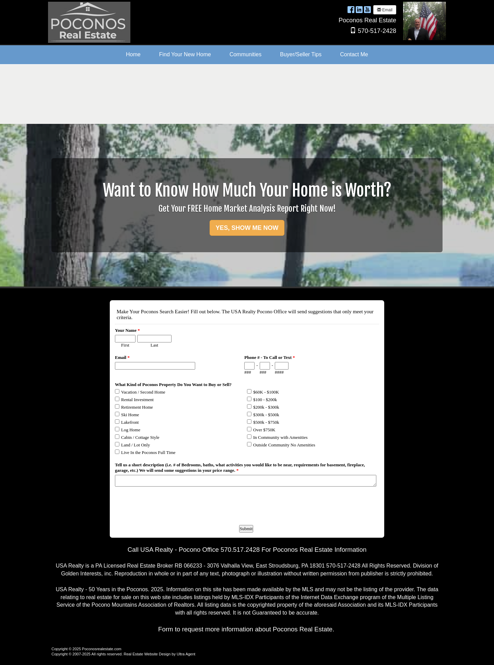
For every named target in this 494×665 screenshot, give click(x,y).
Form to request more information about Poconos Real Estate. (246, 629)
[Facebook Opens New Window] (351, 9)
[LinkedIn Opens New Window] (359, 9)
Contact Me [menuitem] (354, 54)
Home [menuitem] (133, 54)
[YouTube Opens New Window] (367, 9)
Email (384, 10)
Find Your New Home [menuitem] (185, 54)
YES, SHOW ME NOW (246, 227)
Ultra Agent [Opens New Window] (186, 654)
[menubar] (247, 54)
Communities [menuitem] (245, 54)
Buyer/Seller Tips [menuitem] (300, 54)
